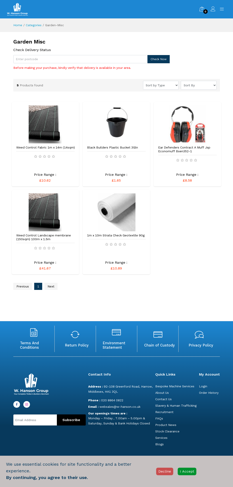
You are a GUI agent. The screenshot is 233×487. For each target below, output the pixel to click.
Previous (22, 286)
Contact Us (163, 399)
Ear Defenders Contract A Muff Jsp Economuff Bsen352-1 (184, 149)
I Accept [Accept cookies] (187, 471)
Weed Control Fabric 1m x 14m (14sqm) (45, 147)
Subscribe (71, 420)
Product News (165, 425)
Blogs (159, 444)
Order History (209, 392)
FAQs (159, 418)
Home (17, 25)
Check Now (159, 59)
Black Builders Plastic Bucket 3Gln (112, 147)
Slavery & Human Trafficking (176, 405)
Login (203, 386)
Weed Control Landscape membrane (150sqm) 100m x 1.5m (43, 237)
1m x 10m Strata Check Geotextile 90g (116, 235)
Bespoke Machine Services (174, 386)
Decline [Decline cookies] (164, 471)
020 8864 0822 (105, 400)
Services (161, 437)
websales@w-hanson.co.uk (114, 406)
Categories (34, 25)
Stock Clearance (167, 431)
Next (51, 286)
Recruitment (164, 412)
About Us (162, 392)
